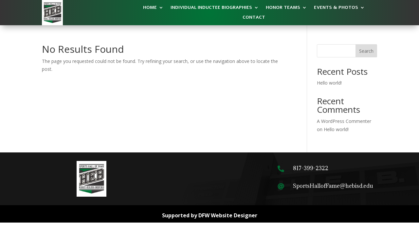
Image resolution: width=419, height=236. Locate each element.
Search (366, 51)
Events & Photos (336, 7)
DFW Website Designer (227, 215)
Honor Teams (283, 7)
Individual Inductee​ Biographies (211, 7)
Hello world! (329, 83)
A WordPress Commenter (344, 121)
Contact (254, 17)
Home (150, 7)
